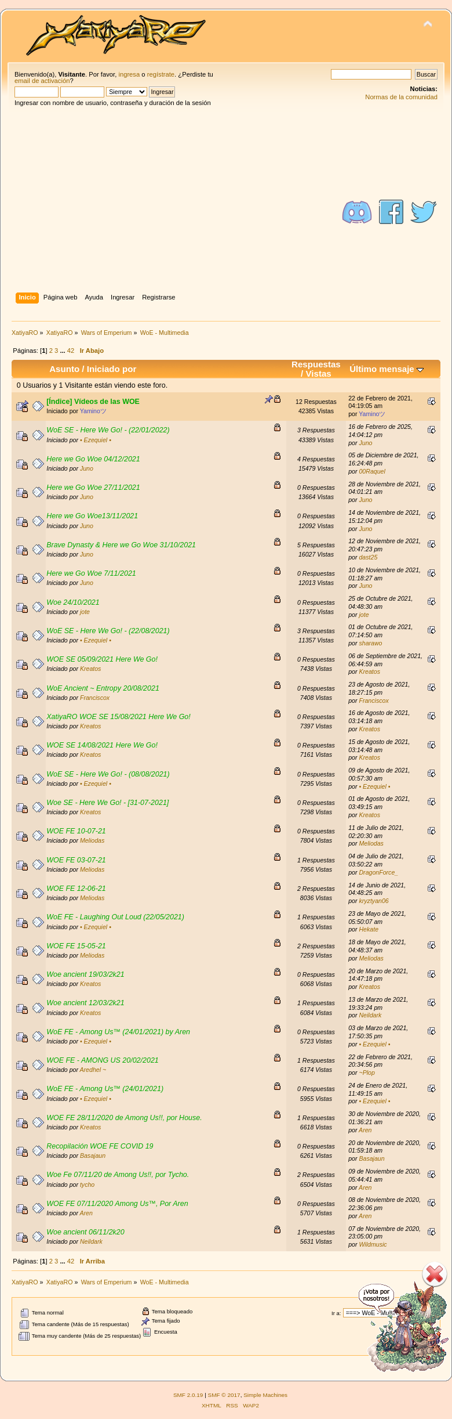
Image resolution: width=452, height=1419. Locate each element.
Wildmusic (373, 1244)
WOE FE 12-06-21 (76, 888)
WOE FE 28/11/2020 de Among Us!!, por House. (124, 1118)
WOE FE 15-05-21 (76, 946)
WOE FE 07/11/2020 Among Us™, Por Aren (117, 1204)
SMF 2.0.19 (188, 1395)
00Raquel (372, 471)
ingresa (129, 74)
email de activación (42, 80)
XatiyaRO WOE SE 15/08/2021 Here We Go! (118, 717)
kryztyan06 (373, 900)
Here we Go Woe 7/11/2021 (91, 573)
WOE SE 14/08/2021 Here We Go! (102, 745)
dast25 (368, 557)
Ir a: (336, 1313)
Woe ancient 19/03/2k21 (85, 974)
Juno (365, 442)
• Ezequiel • (95, 439)
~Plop (366, 1072)
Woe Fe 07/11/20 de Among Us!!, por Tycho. (117, 1175)
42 (70, 350)
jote (85, 611)
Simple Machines (265, 1395)
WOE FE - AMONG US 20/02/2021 (102, 1060)
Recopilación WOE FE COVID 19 (99, 1146)
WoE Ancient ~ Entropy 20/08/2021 (102, 688)
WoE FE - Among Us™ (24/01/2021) (104, 1089)
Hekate (368, 929)
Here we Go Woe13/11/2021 (92, 516)
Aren (365, 1129)
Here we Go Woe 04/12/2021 (93, 459)
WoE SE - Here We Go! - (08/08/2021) (108, 774)
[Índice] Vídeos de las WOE (93, 402)
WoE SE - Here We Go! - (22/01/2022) (108, 430)
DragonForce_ (378, 872)
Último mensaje (386, 369)
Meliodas (92, 840)
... (63, 350)
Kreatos (90, 668)
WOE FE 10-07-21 (76, 831)
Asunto (64, 369)
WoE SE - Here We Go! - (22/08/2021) (108, 631)
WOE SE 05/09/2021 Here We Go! (102, 659)
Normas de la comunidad (401, 96)
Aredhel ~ (93, 1069)
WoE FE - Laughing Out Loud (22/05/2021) (115, 917)
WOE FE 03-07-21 (76, 860)
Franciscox (95, 697)
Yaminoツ (93, 410)
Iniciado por (112, 369)
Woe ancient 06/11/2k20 (85, 1232)
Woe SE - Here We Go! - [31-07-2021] (107, 803)
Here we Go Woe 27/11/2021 (93, 487)
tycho (87, 1184)
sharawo (370, 643)
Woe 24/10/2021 (73, 602)
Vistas (318, 373)
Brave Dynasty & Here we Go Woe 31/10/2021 (121, 545)
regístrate (160, 74)
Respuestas (316, 364)
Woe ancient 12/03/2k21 (85, 1003)
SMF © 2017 (224, 1395)
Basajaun (92, 1155)
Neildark (370, 1015)
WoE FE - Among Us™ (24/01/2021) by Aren (118, 1032)
